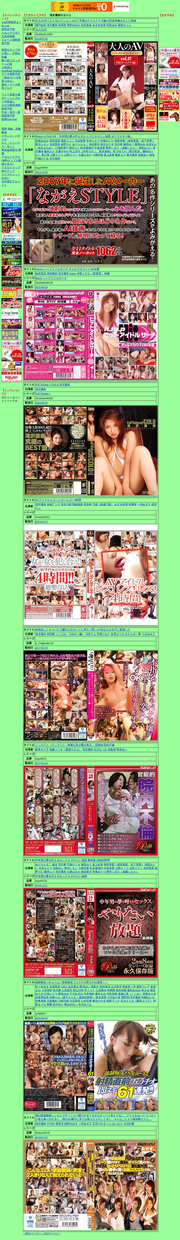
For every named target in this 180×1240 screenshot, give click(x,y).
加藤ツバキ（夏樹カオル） (65, 749)
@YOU (51, 1123)
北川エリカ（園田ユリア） (137, 1000)
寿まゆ (145, 990)
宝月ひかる (99, 1123)
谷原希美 (54, 986)
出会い (6, 178)
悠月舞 (57, 990)
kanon (73, 273)
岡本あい (121, 749)
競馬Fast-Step (9, 119)
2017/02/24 (41, 763)
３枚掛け (7, 67)
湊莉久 (95, 986)
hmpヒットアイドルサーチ (51, 278)
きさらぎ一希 (133, 634)
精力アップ (8, 171)
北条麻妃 (52, 1000)
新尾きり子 (42, 749)
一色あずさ (144, 504)
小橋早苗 (97, 154)
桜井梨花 (40, 273)
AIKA (64, 986)
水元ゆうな (85, 1004)
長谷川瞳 (66, 504)
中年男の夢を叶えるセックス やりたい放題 (61, 876)
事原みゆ (63, 993)
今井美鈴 (89, 993)
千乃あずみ (76, 993)
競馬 (4, 128)
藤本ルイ (49, 151)
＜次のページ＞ (51, 1233)
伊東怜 (133, 504)
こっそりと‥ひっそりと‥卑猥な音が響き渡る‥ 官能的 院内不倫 (74, 745)
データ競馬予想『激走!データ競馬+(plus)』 (11, 77)
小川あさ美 (114, 997)
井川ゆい (58, 1004)
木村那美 (54, 144)
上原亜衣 (67, 990)
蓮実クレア (143, 986)
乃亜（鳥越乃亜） (103, 504)
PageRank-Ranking (12, 70)
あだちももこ (80, 144)
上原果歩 (101, 990)
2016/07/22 (41, 1137)
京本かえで (93, 140)
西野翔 (125, 997)
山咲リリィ (71, 154)
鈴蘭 (107, 273)
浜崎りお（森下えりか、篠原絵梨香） (72, 997)
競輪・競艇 (14, 128)
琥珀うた (74, 147)
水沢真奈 (86, 25)
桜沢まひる (107, 144)
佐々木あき (42, 986)
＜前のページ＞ (32, 1233)
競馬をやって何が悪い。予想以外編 (11, 53)
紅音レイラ (50, 993)
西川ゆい (84, 986)
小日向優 (128, 1123)
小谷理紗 (46, 990)
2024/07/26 (41, 38)
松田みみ (111, 25)
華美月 (60, 1123)
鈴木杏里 (101, 997)
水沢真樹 (54, 158)
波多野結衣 (42, 997)
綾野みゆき (71, 1123)
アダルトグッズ (11, 167)
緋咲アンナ (113, 1000)
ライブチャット (11, 174)
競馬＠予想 (8, 29)
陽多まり (120, 154)
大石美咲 (75, 1000)
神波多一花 (129, 986)
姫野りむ (66, 144)
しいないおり (115, 1123)
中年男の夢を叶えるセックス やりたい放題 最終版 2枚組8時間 (72, 860)
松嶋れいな (148, 997)
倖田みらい (145, 147)
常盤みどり (107, 140)
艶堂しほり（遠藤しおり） (122, 147)
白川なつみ (100, 749)
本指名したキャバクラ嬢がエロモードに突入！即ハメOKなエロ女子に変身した (82, 629)
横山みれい (71, 1004)
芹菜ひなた (103, 634)
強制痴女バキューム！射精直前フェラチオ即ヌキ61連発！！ (71, 982)
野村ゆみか (73, 25)
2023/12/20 (41, 172)
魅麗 (49, 1004)
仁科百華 (86, 1000)
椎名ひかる (99, 1000)
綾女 (152, 154)
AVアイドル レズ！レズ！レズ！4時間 (58, 499)
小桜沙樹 (63, 1000)
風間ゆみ (140, 144)
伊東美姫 (40, 1000)
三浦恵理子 (61, 147)
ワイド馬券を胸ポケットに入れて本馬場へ (11, 98)
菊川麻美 (132, 154)
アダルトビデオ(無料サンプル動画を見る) (11, 160)
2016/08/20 (41, 1018)
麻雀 (4, 132)
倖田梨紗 (52, 273)
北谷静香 (80, 140)
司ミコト (89, 990)
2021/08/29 (41, 287)
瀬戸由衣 (40, 25)
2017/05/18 (41, 647)
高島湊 (112, 749)
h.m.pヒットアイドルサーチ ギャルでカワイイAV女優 (67, 269)
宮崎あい (143, 154)
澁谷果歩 (73, 986)
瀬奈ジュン (67, 140)
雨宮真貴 (54, 140)
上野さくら (57, 154)
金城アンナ (53, 504)
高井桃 (88, 504)
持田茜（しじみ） (57, 634)
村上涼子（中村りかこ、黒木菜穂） (91, 151)
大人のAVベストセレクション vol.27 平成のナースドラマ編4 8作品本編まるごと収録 (85, 20)
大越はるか (85, 154)
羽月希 (118, 144)
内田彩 (62, 25)
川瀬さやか (62, 151)
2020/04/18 (41, 402)
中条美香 (99, 147)
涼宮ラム (90, 634)
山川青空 (116, 986)
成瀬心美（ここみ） (130, 993)
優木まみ (100, 993)
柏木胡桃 (121, 990)
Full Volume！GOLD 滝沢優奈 (52, 384)
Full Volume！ (43, 393)
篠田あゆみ (134, 990)
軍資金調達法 (10, 149)
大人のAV (41, 29)
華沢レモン (42, 144)
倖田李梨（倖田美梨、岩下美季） (134, 140)
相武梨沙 (94, 144)
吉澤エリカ (117, 634)
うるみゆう (148, 634)
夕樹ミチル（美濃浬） (90, 273)
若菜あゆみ (42, 140)
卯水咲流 (105, 986)
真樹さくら (124, 25)
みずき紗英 (99, 25)
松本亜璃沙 (87, 147)
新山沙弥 (78, 990)
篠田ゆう (128, 144)
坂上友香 (109, 154)
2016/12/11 (41, 885)
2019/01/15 (41, 521)
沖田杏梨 (111, 993)
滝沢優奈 (52, 25)
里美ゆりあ (149, 993)
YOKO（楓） (77, 634)
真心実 (45, 154)
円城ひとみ (42, 158)
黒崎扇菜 (77, 504)
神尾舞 (111, 990)
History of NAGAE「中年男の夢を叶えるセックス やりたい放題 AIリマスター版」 (84, 136)
